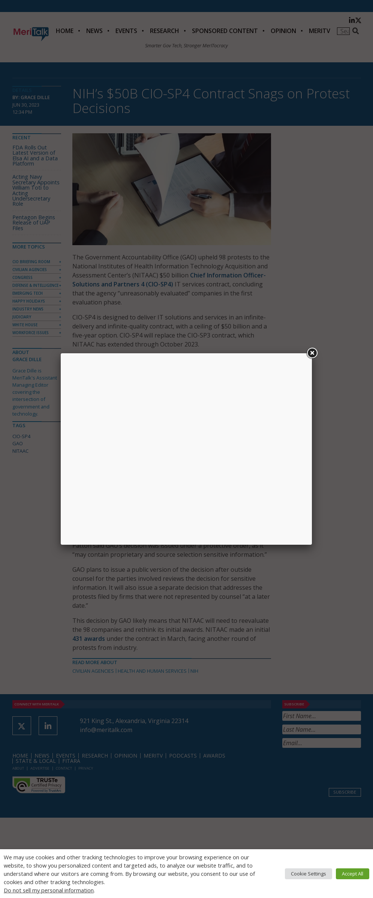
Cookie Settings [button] (308, 873)
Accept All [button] (352, 873)
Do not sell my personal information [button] (49, 890)
